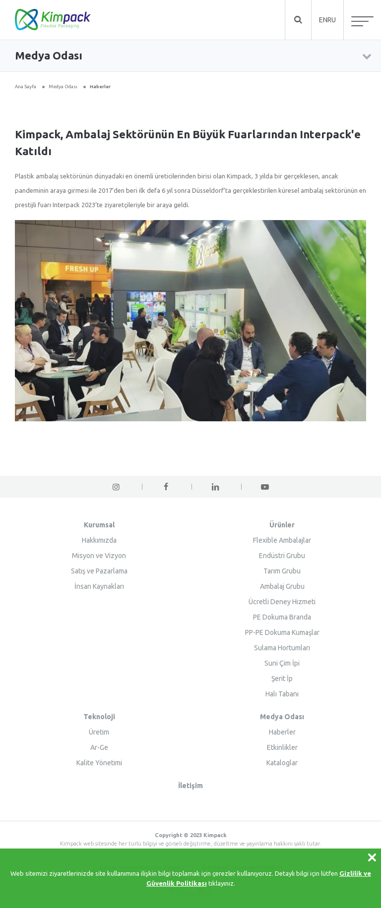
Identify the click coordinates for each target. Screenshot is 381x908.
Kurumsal (99, 525)
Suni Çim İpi (282, 663)
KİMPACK (53, 19)
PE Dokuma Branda (282, 617)
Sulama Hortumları (282, 648)
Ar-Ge (99, 747)
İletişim (190, 786)
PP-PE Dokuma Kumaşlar (282, 632)
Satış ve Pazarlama (99, 571)
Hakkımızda (99, 540)
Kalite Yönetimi (99, 763)
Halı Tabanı (282, 694)
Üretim (99, 732)
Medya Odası (63, 86)
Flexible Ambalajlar (282, 540)
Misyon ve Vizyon (99, 556)
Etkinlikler (282, 747)
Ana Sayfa (25, 86)
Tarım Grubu (282, 571)
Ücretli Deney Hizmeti (282, 602)
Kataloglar (282, 763)
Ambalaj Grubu (282, 586)
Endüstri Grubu (282, 556)
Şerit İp (282, 678)
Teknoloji (99, 717)
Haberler (100, 86)
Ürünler (282, 525)
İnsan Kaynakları (99, 586)
